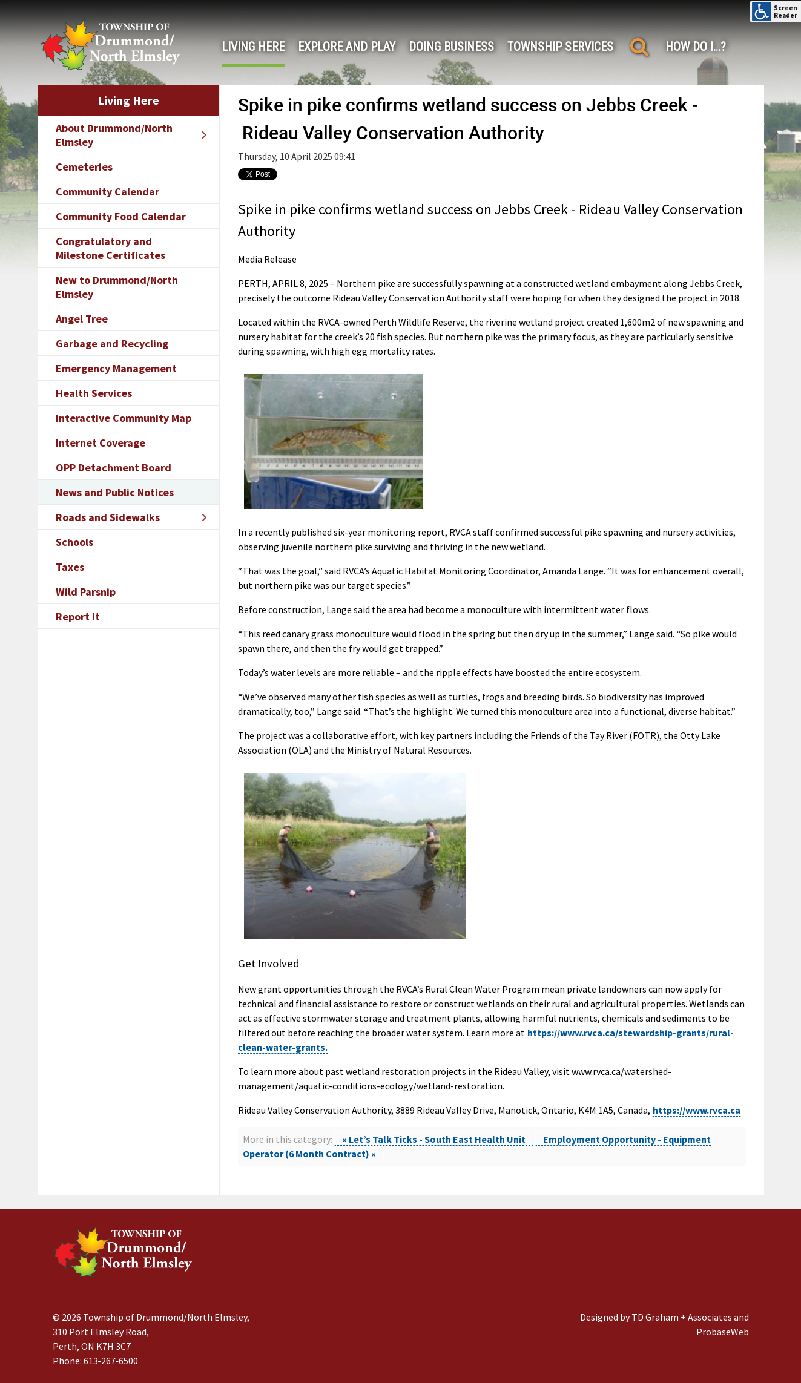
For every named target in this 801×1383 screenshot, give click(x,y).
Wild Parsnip (86, 592)
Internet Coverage (100, 443)
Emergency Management (116, 368)
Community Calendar (107, 192)
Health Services (94, 393)
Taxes (70, 567)
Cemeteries (84, 167)
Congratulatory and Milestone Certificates (110, 248)
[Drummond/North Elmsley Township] (110, 44)
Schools (74, 542)
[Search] (640, 47)
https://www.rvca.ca (696, 1110)
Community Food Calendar (121, 216)
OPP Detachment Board (113, 468)
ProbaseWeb (722, 1332)
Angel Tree (82, 319)
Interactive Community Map (123, 418)
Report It (78, 616)
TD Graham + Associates (681, 1317)
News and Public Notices (115, 492)
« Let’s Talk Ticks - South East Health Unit (434, 1139)
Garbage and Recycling (112, 343)
